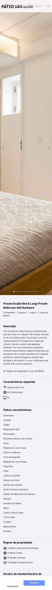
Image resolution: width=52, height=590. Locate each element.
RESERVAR (34, 583)
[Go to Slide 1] (14, 291)
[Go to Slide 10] (30, 291)
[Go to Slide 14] (37, 291)
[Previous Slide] (3, 147)
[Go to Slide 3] (17, 291)
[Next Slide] (49, 147)
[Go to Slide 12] (34, 291)
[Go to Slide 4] (19, 291)
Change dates (12, 586)
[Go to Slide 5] (21, 291)
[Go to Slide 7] (25, 291)
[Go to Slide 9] (28, 291)
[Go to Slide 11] (32, 291)
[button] (26, 147)
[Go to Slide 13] (36, 291)
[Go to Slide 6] (23, 291)
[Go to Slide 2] (15, 291)
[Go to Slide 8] (26, 291)
